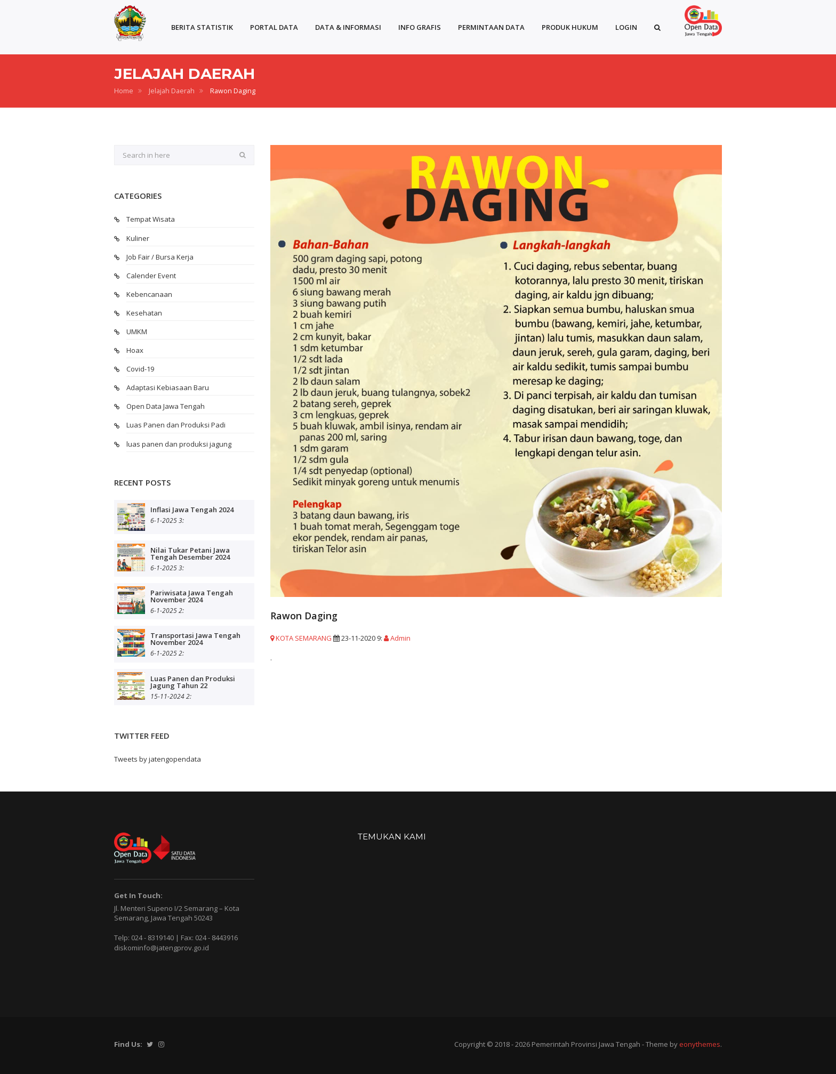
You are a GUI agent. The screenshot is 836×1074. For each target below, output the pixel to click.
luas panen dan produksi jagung (178, 444)
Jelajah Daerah (172, 90)
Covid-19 (140, 369)
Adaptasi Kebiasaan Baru (167, 387)
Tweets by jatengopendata (157, 759)
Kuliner (137, 238)
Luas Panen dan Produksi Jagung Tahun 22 (192, 682)
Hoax (134, 350)
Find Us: (128, 1044)
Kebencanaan (149, 294)
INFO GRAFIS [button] (419, 27)
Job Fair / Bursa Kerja (160, 257)
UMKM (136, 331)
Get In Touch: (138, 895)
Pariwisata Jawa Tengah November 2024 (191, 596)
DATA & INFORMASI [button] (348, 27)
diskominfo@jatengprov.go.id (161, 947)
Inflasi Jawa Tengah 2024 (192, 509)
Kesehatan (144, 313)
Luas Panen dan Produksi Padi (176, 425)
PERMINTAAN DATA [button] (491, 27)
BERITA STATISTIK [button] (202, 27)
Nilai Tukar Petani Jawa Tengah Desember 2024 (190, 553)
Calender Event (151, 275)
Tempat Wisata (150, 219)
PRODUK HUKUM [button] (570, 27)
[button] (657, 27)
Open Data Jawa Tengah (165, 406)
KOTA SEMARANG (301, 638)
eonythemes (699, 1044)
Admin (397, 638)
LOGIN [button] (626, 27)
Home (123, 90)
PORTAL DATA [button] (274, 27)
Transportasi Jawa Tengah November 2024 (195, 639)
